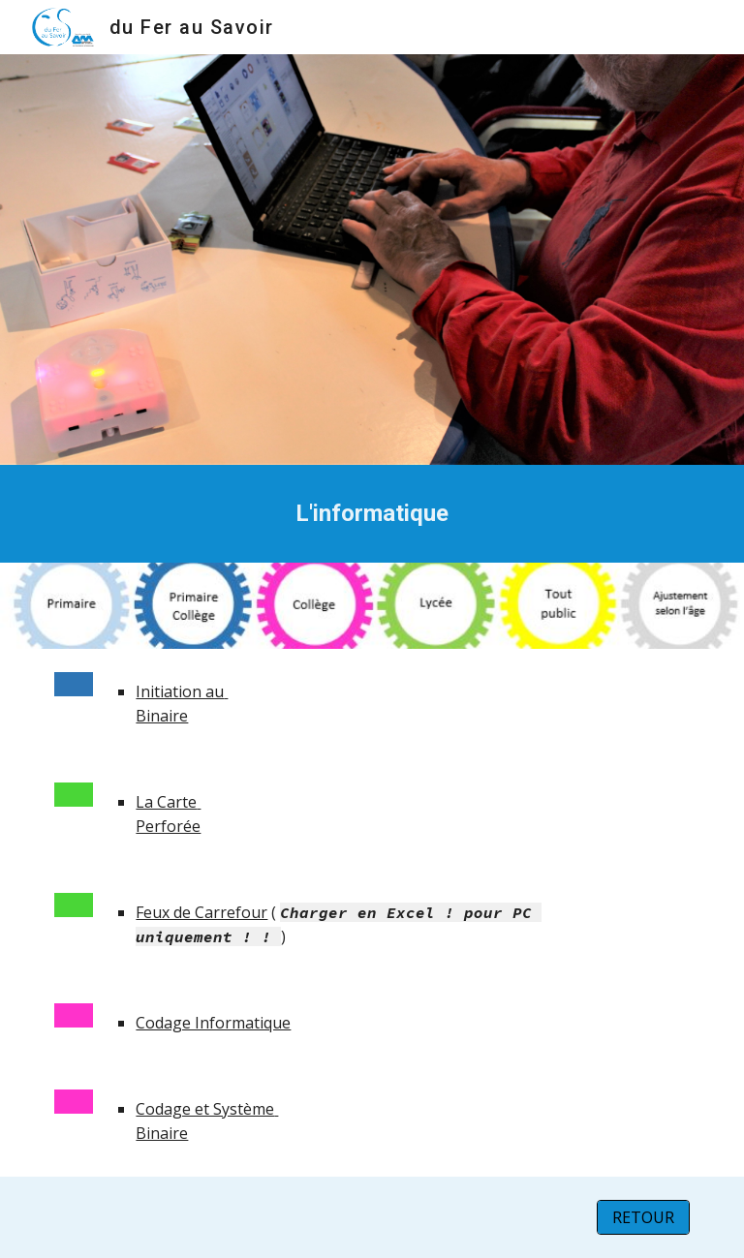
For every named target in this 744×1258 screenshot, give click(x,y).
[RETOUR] (643, 1217)
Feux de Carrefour (201, 912)
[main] (371, 513)
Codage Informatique (213, 1022)
